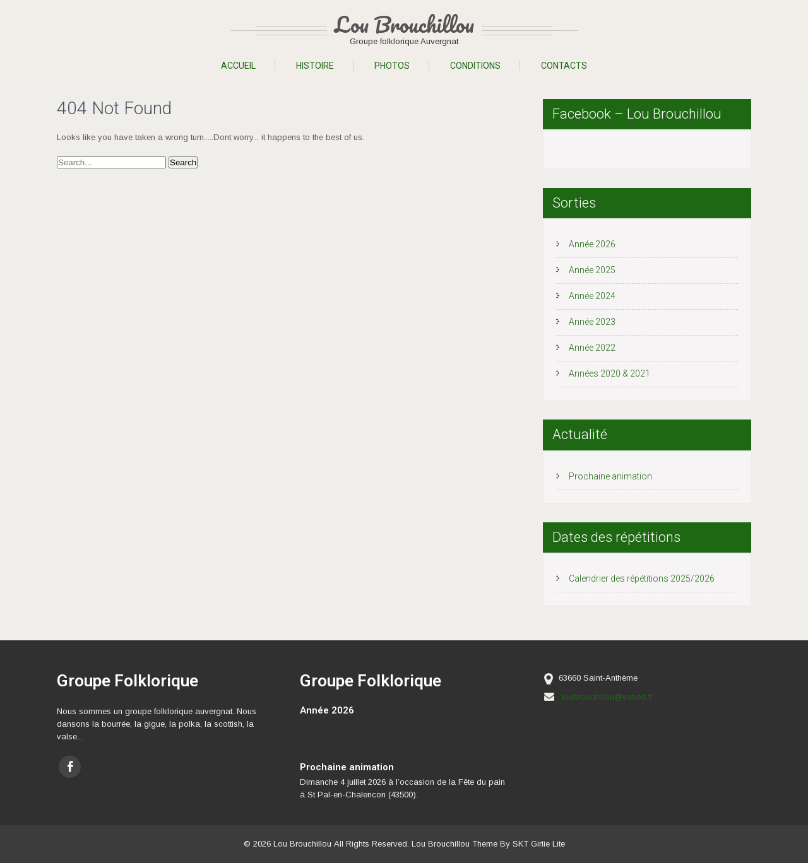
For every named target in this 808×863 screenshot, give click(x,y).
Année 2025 (592, 270)
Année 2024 (592, 296)
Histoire (315, 66)
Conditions (475, 66)
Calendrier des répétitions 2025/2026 (642, 578)
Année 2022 (592, 348)
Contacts (564, 66)
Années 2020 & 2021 (609, 373)
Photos (392, 66)
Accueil (238, 66)
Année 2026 (592, 244)
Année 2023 (592, 322)
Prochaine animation (610, 476)
